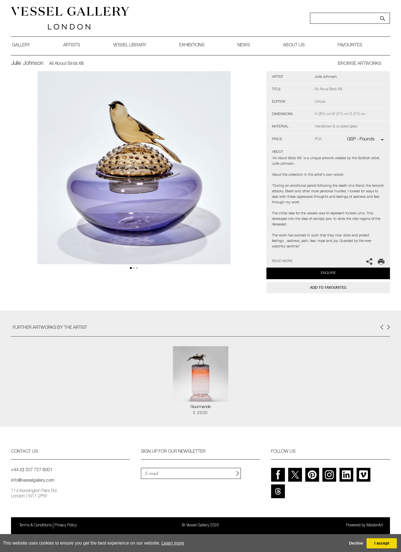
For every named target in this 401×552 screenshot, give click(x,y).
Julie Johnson (27, 63)
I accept (381, 543)
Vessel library (129, 45)
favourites (350, 45)
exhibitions (191, 45)
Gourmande (201, 407)
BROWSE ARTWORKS (359, 64)
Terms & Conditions (35, 525)
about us (293, 45)
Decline (356, 543)
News (243, 45)
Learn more (172, 543)
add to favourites (328, 288)
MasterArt (375, 525)
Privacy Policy (66, 525)
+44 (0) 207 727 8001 (31, 470)
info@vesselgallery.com (32, 481)
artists (71, 45)
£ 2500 (200, 413)
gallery (21, 45)
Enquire (328, 273)
